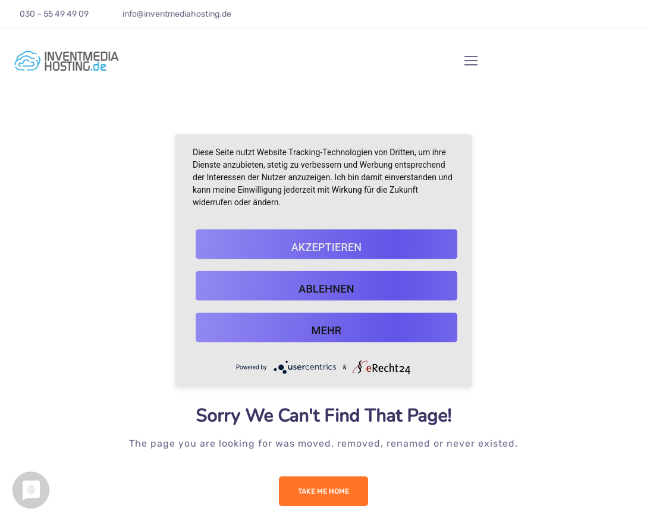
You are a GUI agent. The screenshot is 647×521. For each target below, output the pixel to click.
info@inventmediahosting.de (177, 14)
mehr (327, 330)
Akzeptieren (326, 247)
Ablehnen (326, 289)
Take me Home (323, 491)
